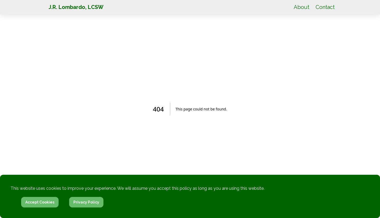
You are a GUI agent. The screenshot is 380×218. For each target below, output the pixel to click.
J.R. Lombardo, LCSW (76, 7)
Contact (325, 7)
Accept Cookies (39, 202)
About (301, 7)
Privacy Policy (86, 202)
